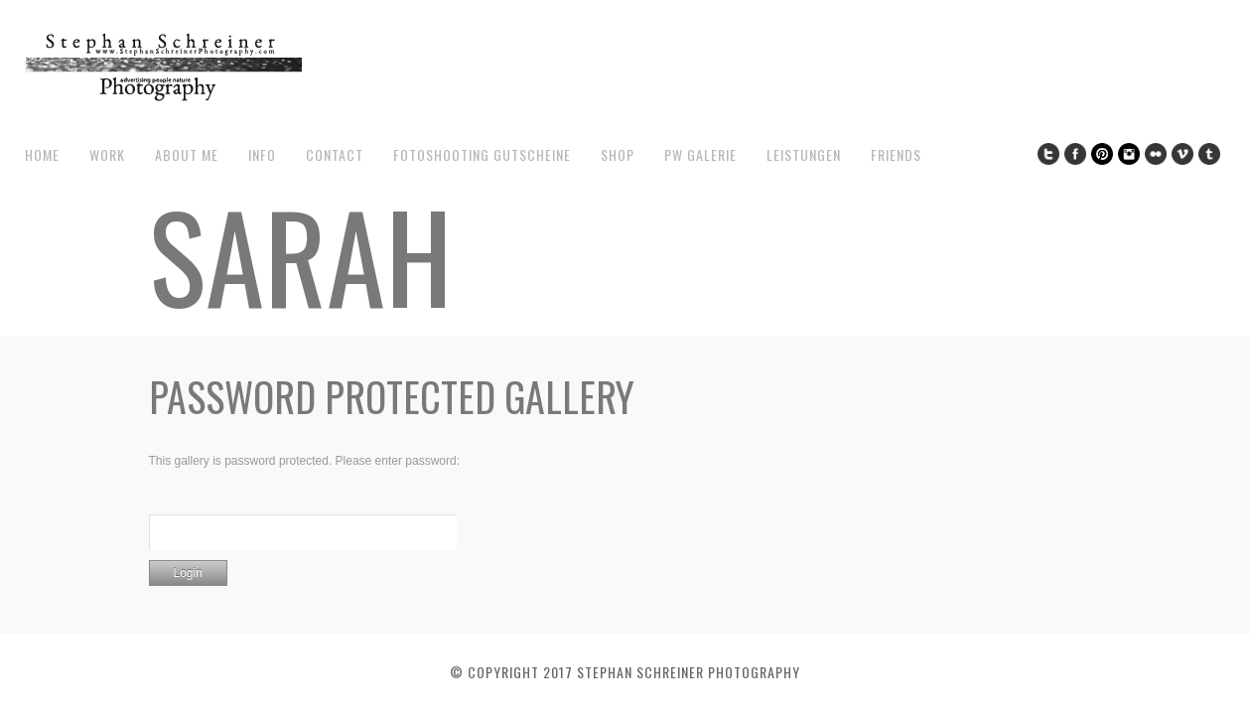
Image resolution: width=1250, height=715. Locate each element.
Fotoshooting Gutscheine (482, 154)
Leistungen (803, 154)
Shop (617, 154)
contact (334, 154)
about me (186, 154)
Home (42, 154)
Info (262, 154)
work (107, 154)
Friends (896, 154)
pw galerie (700, 154)
